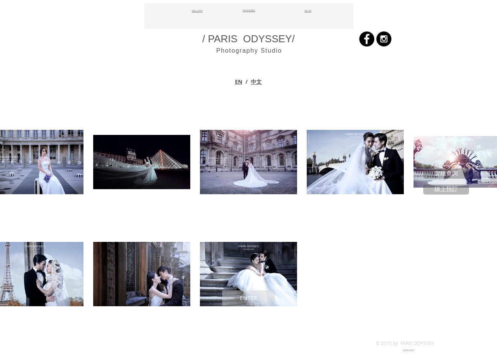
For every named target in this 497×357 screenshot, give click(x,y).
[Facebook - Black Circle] (366, 39)
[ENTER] (248, 298)
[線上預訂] (446, 190)
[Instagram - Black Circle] (383, 39)
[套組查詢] (446, 174)
